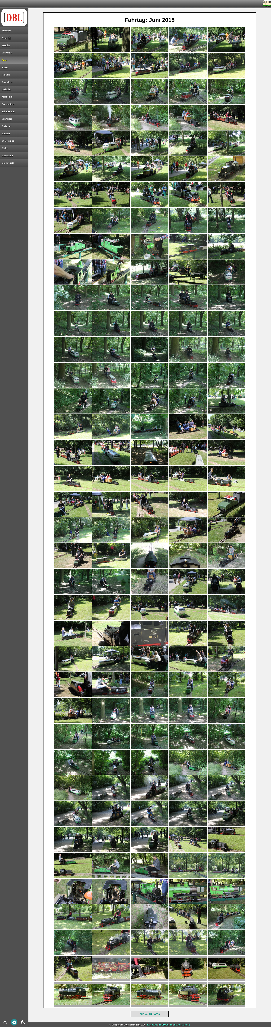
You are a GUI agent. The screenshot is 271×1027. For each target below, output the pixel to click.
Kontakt (152, 1024)
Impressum (165, 1024)
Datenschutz (182, 1024)
